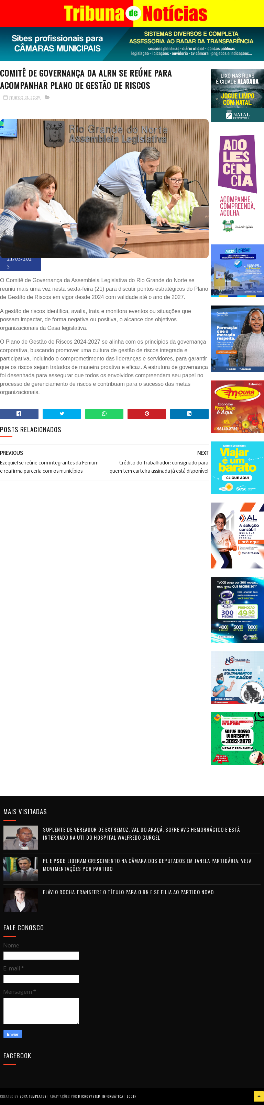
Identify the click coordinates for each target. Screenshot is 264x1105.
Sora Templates (33, 1096)
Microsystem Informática (100, 1096)
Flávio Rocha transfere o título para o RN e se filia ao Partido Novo (128, 892)
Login (132, 1096)
